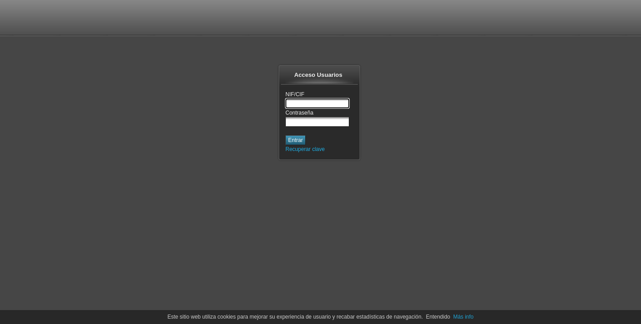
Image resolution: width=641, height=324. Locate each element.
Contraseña (299, 113)
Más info (463, 317)
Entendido (438, 317)
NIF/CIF (294, 94)
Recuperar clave (305, 149)
